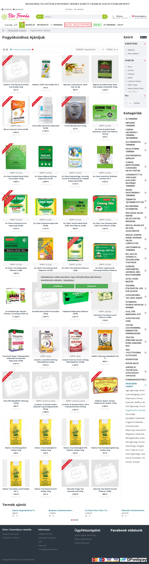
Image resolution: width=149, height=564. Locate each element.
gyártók (129, 60)
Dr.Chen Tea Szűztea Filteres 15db (75, 269)
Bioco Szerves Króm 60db (16, 129)
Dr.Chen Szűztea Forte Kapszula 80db (16, 224)
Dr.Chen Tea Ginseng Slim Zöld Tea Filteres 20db (105, 224)
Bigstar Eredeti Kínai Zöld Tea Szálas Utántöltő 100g (105, 85)
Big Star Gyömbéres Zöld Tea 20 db (75, 85)
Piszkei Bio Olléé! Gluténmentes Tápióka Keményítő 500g (61, 510)
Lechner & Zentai (48, 401)
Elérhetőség (131, 43)
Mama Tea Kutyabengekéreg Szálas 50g (105, 449)
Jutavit (48, 356)
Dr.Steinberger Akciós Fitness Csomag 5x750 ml (16, 312)
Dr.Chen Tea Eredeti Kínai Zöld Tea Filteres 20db (75, 224)
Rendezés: (80, 49)
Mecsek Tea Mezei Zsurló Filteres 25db (105, 490)
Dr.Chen (108, 125)
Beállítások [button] (58, 286)
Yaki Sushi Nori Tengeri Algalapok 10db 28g (97, 510)
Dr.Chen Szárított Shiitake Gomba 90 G (105, 177)
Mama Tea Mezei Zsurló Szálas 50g (46, 490)
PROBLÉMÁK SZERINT (17, 30)
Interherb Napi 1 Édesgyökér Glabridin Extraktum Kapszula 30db (16, 358)
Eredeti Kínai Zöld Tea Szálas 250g (45, 312)
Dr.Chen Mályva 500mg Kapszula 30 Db (45, 177)
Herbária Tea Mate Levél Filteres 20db (105, 316)
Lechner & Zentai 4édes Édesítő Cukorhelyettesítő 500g (45, 406)
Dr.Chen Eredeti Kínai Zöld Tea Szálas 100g (16, 177)
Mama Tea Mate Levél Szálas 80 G (16, 490)
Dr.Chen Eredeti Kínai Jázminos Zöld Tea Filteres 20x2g (105, 131)
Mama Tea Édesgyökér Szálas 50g (16, 449)
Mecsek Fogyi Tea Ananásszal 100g (75, 490)
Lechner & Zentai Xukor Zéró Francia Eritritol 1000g (75, 405)
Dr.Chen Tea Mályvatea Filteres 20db (16, 269)
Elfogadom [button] (91, 286)
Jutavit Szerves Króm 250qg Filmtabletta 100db (75, 361)
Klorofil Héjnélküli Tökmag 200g (16, 402)
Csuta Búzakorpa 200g (75, 126)
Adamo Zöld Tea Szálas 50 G (45, 84)
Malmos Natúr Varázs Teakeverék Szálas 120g (105, 402)
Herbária (108, 311)
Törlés (144, 37)
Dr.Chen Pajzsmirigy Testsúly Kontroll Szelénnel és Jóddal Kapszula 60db (75, 178)
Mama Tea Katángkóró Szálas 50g (45, 449)
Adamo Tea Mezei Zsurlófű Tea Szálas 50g (16, 85)
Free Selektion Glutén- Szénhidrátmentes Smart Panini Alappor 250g (134, 510)
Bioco (19, 125)
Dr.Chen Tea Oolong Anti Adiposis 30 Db (45, 269)
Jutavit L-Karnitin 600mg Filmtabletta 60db (45, 361)
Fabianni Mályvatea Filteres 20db (75, 312)
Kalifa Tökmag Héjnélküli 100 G (105, 357)
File (126, 95)
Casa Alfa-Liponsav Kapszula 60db (45, 127)
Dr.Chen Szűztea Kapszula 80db (45, 224)
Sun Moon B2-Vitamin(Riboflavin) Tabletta (24, 510)
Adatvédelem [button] (68, 280)
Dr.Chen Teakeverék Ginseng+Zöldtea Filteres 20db (105, 270)
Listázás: (110, 49)
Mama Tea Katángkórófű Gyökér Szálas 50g (75, 449)
